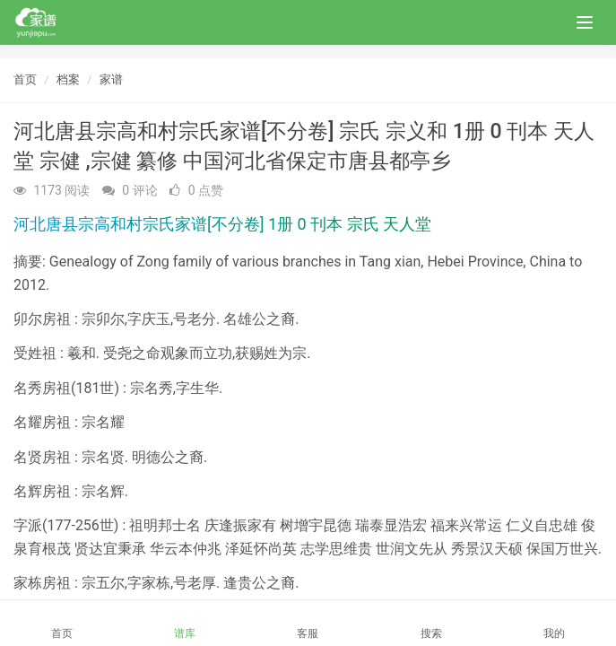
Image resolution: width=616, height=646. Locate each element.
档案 (68, 79)
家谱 (111, 79)
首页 (25, 79)
